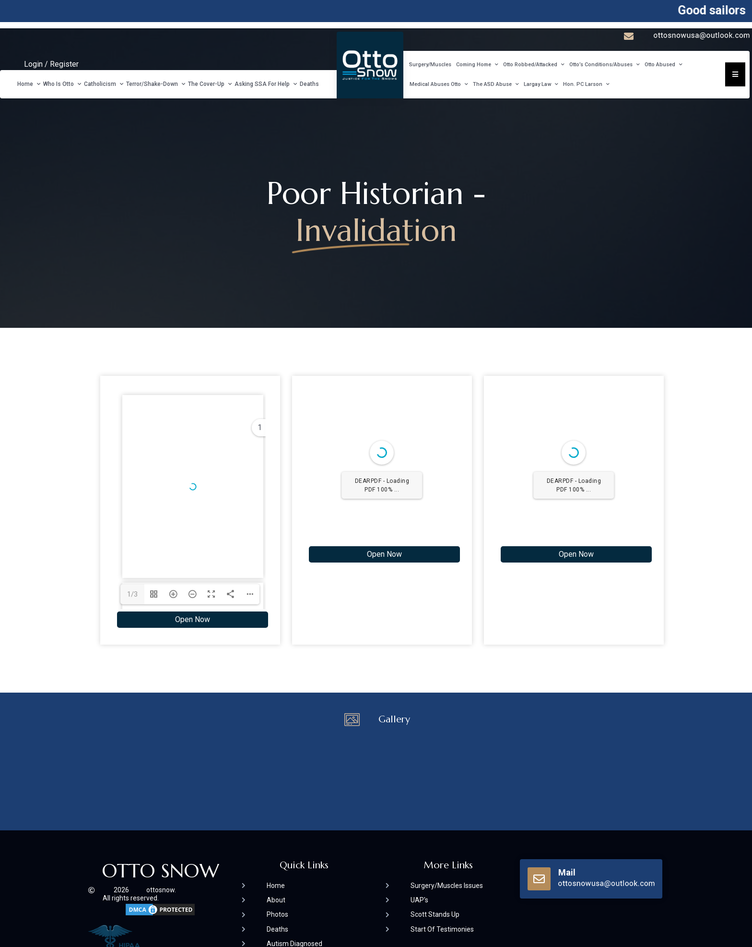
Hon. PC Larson (586, 84)
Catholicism (103, 84)
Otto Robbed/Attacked (533, 65)
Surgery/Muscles (430, 64)
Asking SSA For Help (266, 84)
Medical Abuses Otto (439, 84)
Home (28, 84)
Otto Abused (663, 65)
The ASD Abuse (496, 84)
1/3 (132, 594)
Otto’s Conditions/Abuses (604, 65)
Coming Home (477, 65)
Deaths (309, 84)
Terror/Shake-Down (155, 84)
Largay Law (541, 84)
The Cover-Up (210, 84)
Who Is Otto (62, 84)
